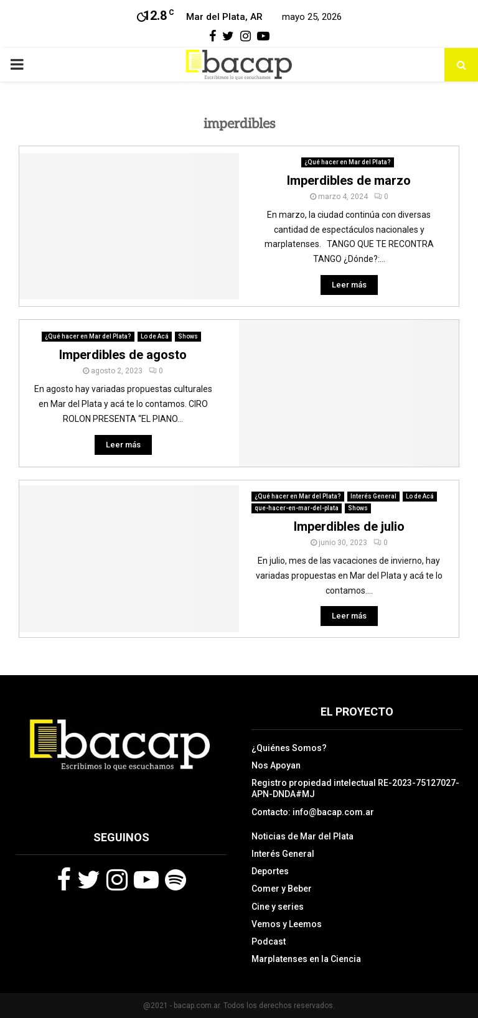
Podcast (268, 941)
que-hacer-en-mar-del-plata (297, 508)
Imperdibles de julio (349, 526)
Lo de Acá (155, 336)
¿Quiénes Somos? (289, 748)
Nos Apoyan (276, 765)
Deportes (270, 871)
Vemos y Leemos (286, 924)
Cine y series (277, 907)
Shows (188, 336)
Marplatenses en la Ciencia (306, 959)
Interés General (373, 496)
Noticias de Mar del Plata (302, 836)
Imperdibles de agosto (123, 354)
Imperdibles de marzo (349, 180)
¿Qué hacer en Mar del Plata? (347, 162)
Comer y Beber (281, 889)
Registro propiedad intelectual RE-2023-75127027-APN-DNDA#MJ (355, 788)
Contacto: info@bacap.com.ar (312, 812)
